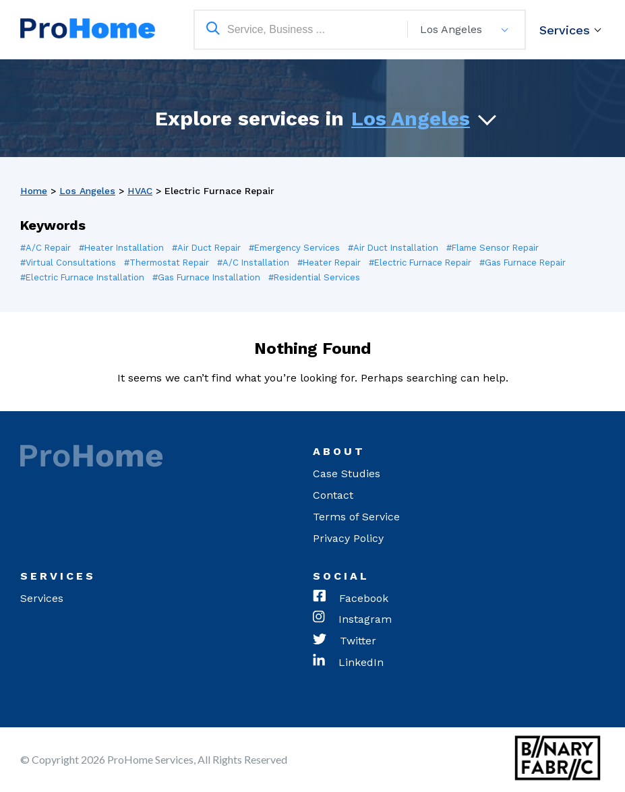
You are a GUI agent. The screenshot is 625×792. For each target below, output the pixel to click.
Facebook (350, 598)
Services (564, 30)
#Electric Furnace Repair (425, 262)
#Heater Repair (332, 262)
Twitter (344, 641)
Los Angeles (411, 118)
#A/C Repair (45, 248)
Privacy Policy (348, 538)
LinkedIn (348, 663)
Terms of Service (356, 516)
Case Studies (346, 473)
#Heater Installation (123, 248)
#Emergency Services (298, 248)
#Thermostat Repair (167, 262)
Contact (333, 495)
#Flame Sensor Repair (500, 248)
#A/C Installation (255, 262)
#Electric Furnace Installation (83, 277)
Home (34, 190)
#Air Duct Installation (399, 248)
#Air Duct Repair (209, 248)
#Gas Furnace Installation (209, 277)
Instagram (352, 620)
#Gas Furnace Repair (529, 262)
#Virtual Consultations (68, 262)
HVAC (140, 190)
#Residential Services (318, 277)
